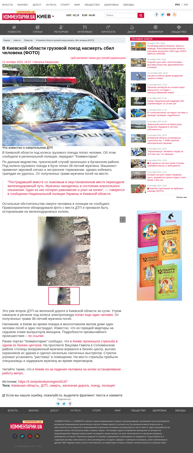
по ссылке (36, 336)
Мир (77, 4)
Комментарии (23, 446)
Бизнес (22, 4)
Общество (92, 4)
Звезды (128, 4)
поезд (95, 385)
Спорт (65, 4)
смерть (55, 385)
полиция (108, 385)
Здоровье (111, 4)
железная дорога (76, 385)
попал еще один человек (94, 315)
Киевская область (25, 385)
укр (186, 4)
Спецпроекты (163, 4)
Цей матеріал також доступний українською (98, 57)
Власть (7, 4)
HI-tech (51, 4)
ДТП (44, 385)
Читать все (181, 197)
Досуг (37, 4)
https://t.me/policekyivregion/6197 (43, 381)
